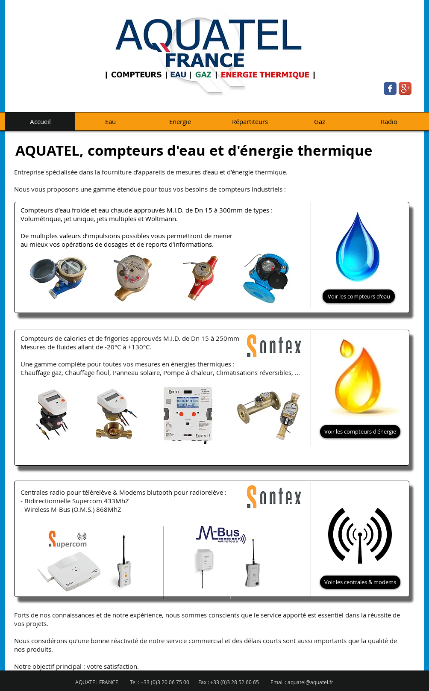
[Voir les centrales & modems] (360, 582)
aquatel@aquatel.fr (310, 682)
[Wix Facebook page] (390, 88)
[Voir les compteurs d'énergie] (360, 431)
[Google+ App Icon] (405, 88)
